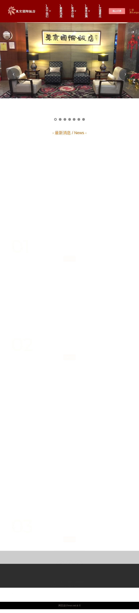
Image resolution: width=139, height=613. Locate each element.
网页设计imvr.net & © (69, 577)
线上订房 (117, 11)
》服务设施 (86, 11)
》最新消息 (61, 11)
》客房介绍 (72, 11)
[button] (13, 60)
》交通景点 (100, 11)
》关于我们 (47, 11)
